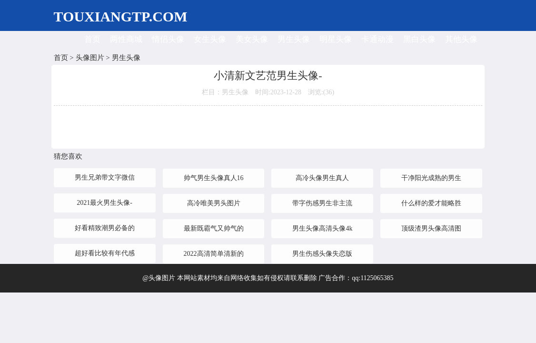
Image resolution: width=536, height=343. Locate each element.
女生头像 (210, 39)
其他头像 (461, 39)
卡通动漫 (377, 39)
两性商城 (126, 39)
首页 (92, 39)
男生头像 (294, 39)
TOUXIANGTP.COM (121, 16)
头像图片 (90, 57)
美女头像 (252, 39)
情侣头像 (168, 39)
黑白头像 (419, 39)
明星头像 (335, 39)
